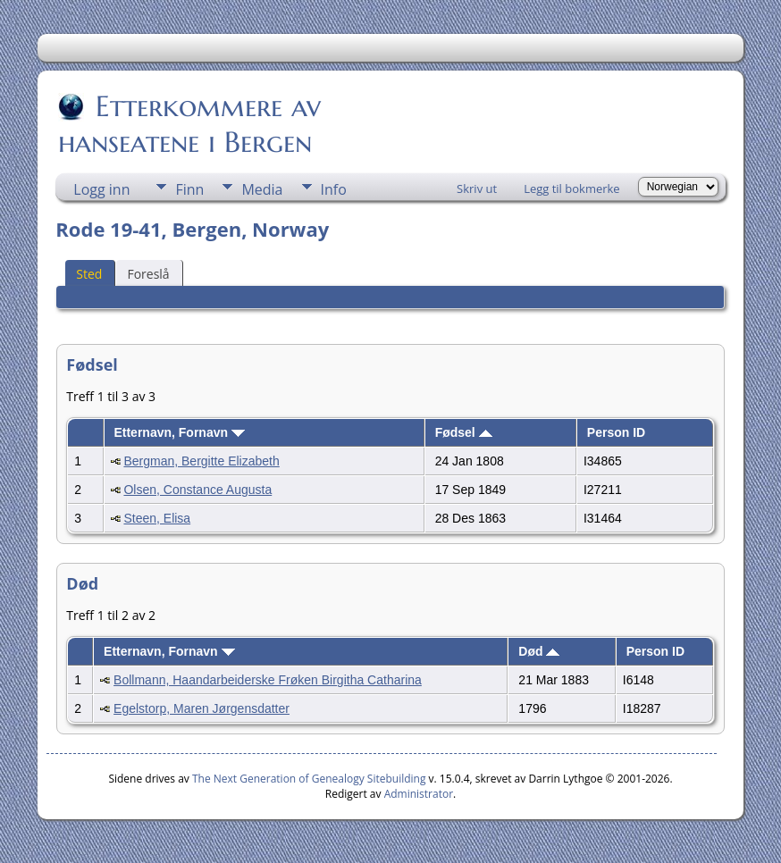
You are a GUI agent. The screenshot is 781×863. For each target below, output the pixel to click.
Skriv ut (477, 188)
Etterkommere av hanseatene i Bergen (189, 124)
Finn (189, 189)
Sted (89, 273)
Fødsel (463, 432)
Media (261, 189)
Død (538, 651)
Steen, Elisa (156, 518)
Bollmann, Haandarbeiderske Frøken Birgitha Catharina (267, 680)
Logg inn (101, 189)
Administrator (418, 793)
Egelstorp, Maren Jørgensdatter (201, 708)
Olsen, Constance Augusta (197, 489)
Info (334, 189)
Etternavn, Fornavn (178, 432)
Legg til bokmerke (572, 188)
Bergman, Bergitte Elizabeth (201, 461)
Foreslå (148, 273)
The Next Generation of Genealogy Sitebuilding (309, 778)
